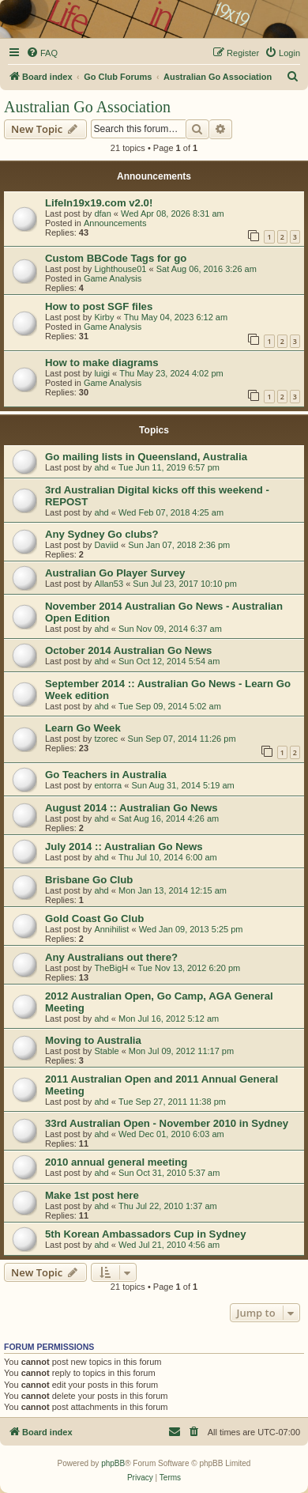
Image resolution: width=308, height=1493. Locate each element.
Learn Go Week (83, 728)
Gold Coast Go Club (94, 918)
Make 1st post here (92, 1195)
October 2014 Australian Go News (128, 650)
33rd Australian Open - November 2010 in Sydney (166, 1123)
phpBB (113, 1463)
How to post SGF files (98, 306)
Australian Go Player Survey (115, 573)
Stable (106, 1051)
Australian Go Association (87, 106)
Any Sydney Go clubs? (102, 534)
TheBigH (111, 968)
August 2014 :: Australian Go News (131, 808)
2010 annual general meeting (116, 1162)
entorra (108, 785)
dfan (102, 213)
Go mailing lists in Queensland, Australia (146, 457)
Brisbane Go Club (89, 880)
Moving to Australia (93, 1040)
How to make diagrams (102, 363)
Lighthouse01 (120, 269)
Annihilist (111, 929)
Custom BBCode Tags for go (115, 258)
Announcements (115, 223)
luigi (102, 373)
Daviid (106, 545)
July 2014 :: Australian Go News (124, 846)
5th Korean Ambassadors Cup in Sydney (145, 1234)
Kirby (104, 317)
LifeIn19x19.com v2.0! (98, 203)
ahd (101, 467)
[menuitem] (42, 52)
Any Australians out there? (111, 957)
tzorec (106, 738)
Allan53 (108, 583)
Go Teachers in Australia (106, 775)
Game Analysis (112, 278)
